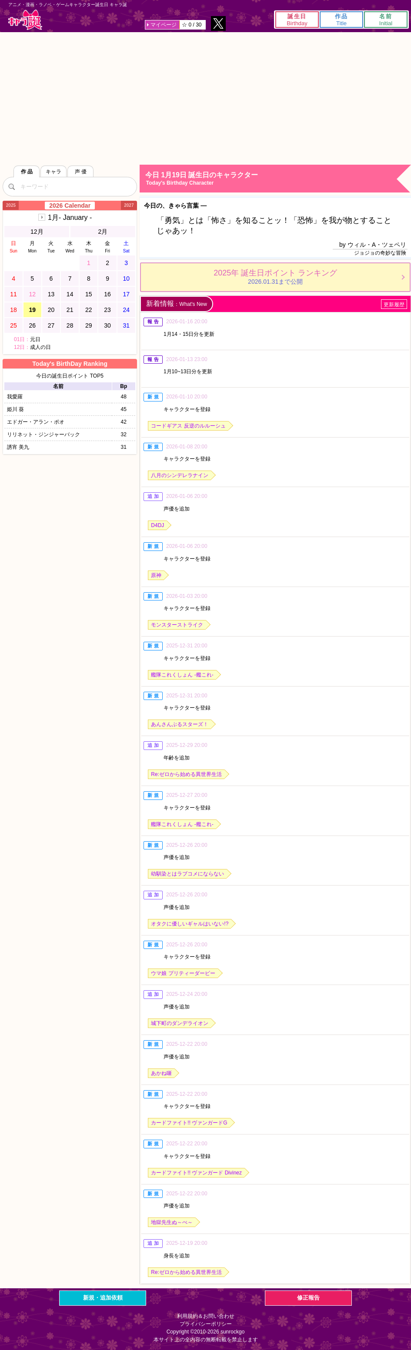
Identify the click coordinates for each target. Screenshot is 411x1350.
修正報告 (308, 1297)
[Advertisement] (205, 97)
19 (32, 309)
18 (13, 309)
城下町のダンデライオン (179, 1023)
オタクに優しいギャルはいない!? (189, 924)
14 (70, 294)
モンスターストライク (177, 625)
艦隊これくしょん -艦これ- (182, 675)
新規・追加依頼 (103, 1297)
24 (126, 309)
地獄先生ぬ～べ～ (172, 1222)
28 (70, 325)
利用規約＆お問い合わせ (205, 1316)
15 (88, 294)
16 (107, 294)
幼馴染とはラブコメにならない (187, 874)
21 (70, 309)
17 (126, 294)
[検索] (11, 186)
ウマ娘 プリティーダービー (183, 973)
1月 (70, 217)
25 (13, 325)
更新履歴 (394, 305)
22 (88, 309)
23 (107, 309)
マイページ (163, 25)
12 (32, 294)
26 (32, 325)
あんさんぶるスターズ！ (179, 724)
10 (126, 278)
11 (13, 294)
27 (51, 325)
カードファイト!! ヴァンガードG (189, 1123)
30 (107, 325)
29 (88, 325)
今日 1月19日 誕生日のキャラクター (277, 178)
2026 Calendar (69, 205)
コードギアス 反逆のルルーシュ (188, 426)
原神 (156, 575)
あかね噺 (161, 1073)
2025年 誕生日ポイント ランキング (275, 277)
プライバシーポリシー (206, 1324)
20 (51, 309)
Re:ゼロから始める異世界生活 (186, 774)
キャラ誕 (25, 20)
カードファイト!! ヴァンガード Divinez (196, 1173)
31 (126, 325)
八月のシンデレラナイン (179, 475)
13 (51, 294)
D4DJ (157, 525)
